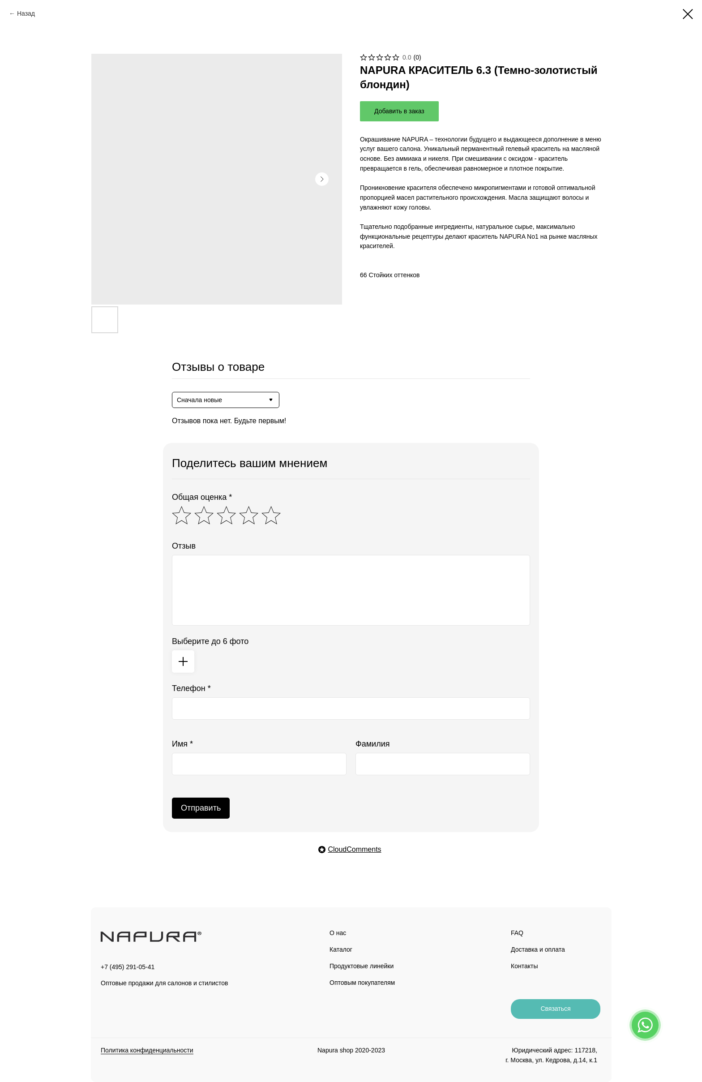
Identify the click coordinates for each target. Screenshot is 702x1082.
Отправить (201, 807)
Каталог (341, 949)
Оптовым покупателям (362, 982)
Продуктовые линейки (362, 966)
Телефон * (191, 688)
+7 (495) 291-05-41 (127, 966)
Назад (26, 13)
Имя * (182, 743)
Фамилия (372, 743)
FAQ (517, 932)
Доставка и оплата (538, 949)
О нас (338, 932)
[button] (555, 1009)
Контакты (524, 966)
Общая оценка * (202, 497)
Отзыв (184, 545)
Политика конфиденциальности (147, 1050)
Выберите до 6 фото (210, 641)
